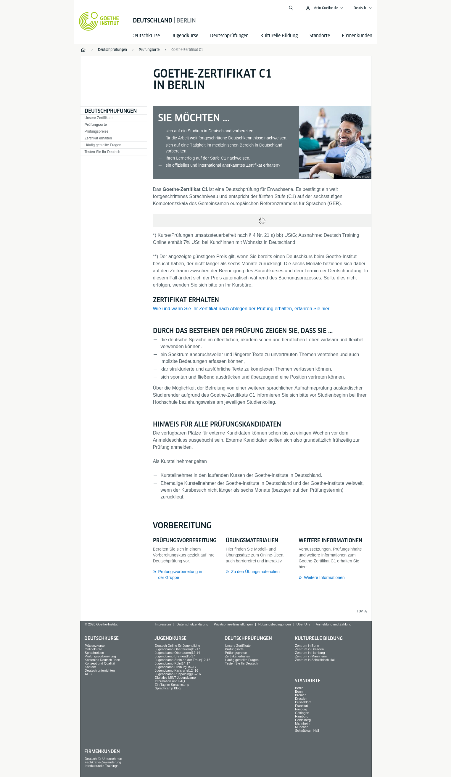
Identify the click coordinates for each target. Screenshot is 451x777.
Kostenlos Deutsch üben (102, 660)
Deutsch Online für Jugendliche (177, 645)
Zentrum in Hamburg (310, 652)
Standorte (320, 36)
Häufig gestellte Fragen (103, 145)
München (301, 727)
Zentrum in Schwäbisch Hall (315, 660)
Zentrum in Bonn (307, 645)
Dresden (301, 698)
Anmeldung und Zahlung (333, 624)
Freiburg (301, 709)
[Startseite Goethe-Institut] (99, 21)
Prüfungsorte (96, 125)
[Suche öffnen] (290, 8)
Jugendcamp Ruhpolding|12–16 (178, 674)
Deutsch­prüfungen (229, 36)
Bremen (301, 695)
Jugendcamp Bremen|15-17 (175, 656)
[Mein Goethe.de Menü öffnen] (324, 8)
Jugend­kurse (185, 36)
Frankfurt (301, 705)
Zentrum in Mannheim (311, 656)
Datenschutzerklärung (192, 624)
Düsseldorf (303, 702)
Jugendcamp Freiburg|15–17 (175, 667)
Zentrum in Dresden (309, 649)
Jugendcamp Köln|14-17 (172, 663)
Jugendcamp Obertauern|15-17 (177, 649)
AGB (88, 674)
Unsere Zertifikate (99, 118)
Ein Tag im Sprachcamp (172, 684)
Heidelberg (303, 720)
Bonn (299, 691)
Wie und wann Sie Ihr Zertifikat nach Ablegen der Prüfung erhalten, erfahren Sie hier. (242, 308)
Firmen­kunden (357, 36)
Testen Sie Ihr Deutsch (102, 152)
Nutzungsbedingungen (274, 624)
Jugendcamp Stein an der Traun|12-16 (182, 660)
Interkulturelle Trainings (101, 766)
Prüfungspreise (97, 131)
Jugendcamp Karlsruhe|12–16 (176, 670)
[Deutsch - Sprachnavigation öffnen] (362, 8)
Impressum (163, 624)
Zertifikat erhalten (98, 138)
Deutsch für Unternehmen (103, 758)
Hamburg (301, 716)
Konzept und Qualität (100, 663)
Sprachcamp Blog (168, 688)
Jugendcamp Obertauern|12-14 (177, 652)
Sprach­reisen (94, 652)
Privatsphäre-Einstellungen (233, 624)
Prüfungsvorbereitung (100, 656)
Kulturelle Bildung (279, 36)
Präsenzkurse (94, 645)
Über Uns (303, 624)
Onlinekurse (93, 649)
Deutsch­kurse (145, 36)
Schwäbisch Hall (307, 730)
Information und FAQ (170, 681)
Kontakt (90, 667)
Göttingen (302, 713)
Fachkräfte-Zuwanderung (103, 762)
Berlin (299, 688)
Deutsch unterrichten (100, 670)
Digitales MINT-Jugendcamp (175, 677)
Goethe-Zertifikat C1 (187, 49)
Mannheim (302, 723)
